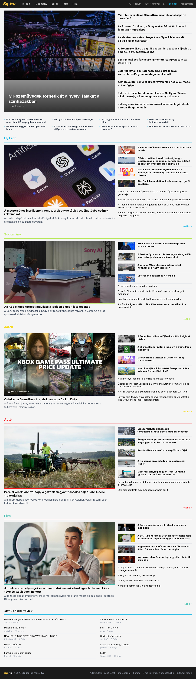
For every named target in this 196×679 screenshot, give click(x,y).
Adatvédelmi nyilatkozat (102, 673)
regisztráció (187, 3)
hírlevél (156, 3)
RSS (147, 3)
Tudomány (40, 3)
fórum (138, 3)
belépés (173, 3)
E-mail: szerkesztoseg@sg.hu (158, 673)
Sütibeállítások (184, 673)
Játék (54, 3)
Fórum (136, 673)
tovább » (187, 226)
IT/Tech (25, 3)
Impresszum (124, 673)
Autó (65, 3)
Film (75, 3)
